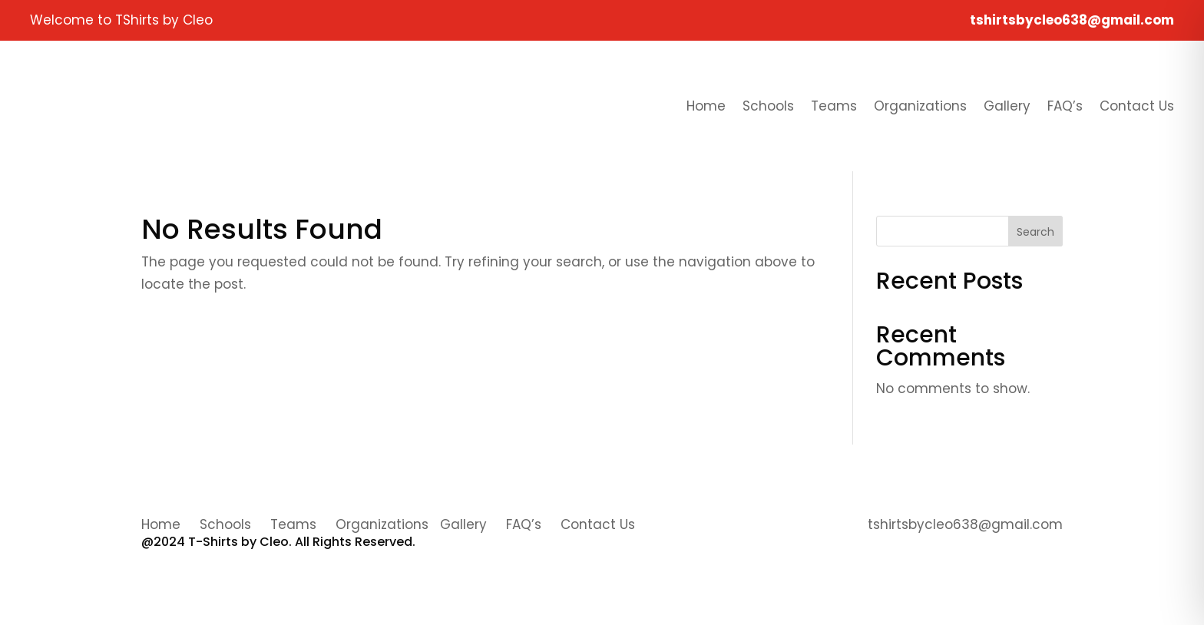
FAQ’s (1065, 106)
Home (706, 106)
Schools (768, 106)
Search (1035, 232)
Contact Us (1137, 106)
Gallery (1007, 106)
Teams (834, 106)
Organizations (920, 106)
